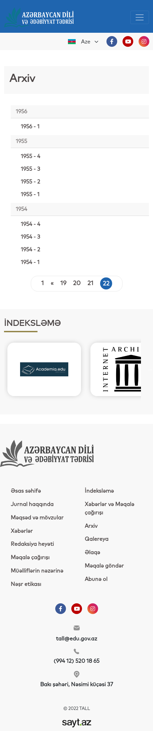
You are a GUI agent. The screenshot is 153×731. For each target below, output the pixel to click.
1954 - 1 (30, 262)
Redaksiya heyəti (32, 544)
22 (106, 284)
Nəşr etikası (26, 584)
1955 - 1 (30, 194)
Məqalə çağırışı (30, 557)
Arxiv (91, 526)
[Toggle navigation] (139, 17)
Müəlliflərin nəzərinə (37, 571)
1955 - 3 (30, 169)
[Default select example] (90, 42)
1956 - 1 (30, 126)
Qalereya (96, 539)
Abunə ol (96, 579)
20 (77, 283)
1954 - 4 (30, 224)
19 (63, 283)
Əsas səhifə (26, 491)
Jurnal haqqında (32, 504)
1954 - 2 (30, 249)
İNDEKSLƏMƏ (32, 324)
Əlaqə (92, 552)
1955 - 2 (30, 182)
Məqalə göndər (104, 566)
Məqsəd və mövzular (37, 517)
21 (90, 283)
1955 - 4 (30, 156)
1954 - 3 (30, 237)
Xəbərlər (22, 531)
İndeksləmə (99, 491)
